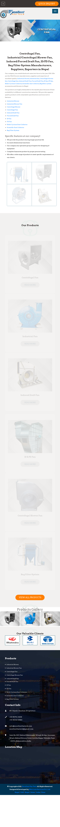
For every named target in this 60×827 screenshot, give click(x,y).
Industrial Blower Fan (14, 104)
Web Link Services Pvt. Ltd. (39, 789)
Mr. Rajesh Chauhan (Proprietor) (22, 711)
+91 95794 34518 (15, 717)
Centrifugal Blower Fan (14, 675)
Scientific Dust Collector (15, 127)
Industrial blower (23, 78)
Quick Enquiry (46, 4)
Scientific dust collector (30, 83)
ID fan (46, 81)
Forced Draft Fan (38, 81)
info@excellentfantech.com (20, 726)
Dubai (33, 792)
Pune (43, 792)
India (38, 792)
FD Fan (9, 121)
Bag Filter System (13, 130)
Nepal (17, 792)
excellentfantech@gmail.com (21, 729)
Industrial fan (34, 78)
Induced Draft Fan (25, 81)
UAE (22, 792)
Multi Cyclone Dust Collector (17, 124)
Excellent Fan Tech (29, 786)
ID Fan (9, 119)
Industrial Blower (13, 101)
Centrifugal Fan (12, 110)
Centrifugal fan (13, 81)
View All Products (30, 597)
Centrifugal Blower (13, 107)
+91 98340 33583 (15, 720)
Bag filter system (45, 83)
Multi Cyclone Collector (13, 83)
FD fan (51, 81)
